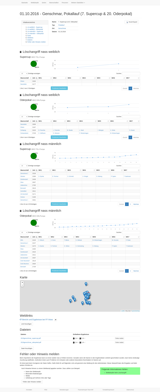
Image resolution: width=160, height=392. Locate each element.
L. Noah (81, 130)
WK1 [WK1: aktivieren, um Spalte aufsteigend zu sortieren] (40, 78)
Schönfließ (23, 191)
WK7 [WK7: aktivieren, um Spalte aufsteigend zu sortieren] (127, 78)
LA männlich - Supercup (35, 31)
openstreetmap (136, 310)
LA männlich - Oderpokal (35, 33)
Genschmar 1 (24, 200)
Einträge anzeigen (30, 73)
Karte (29, 35)
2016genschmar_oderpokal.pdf (31, 342)
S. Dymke (41, 176)
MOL (21, 240)
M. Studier (70, 130)
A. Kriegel (85, 176)
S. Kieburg (99, 176)
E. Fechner (55, 176)
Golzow (22, 197)
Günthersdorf (24, 179)
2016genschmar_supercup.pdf (31, 338)
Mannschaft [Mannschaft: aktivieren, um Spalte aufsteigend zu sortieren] (24, 78)
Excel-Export (131, 22)
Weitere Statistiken (78, 2)
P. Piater (128, 240)
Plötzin (22, 81)
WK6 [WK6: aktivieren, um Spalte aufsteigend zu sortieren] (113, 78)
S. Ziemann (56, 133)
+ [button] (22, 282)
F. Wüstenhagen (83, 133)
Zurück (125, 88)
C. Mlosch (41, 240)
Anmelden (29, 390)
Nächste (136, 88)
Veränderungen (64, 390)
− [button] (22, 285)
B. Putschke (42, 130)
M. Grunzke (115, 240)
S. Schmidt (70, 176)
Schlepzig (23, 130)
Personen (65, 2)
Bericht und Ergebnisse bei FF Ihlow (36, 320)
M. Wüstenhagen (115, 133)
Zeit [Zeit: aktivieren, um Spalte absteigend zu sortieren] (34, 78)
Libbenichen (23, 185)
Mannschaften (54, 2)
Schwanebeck (24, 133)
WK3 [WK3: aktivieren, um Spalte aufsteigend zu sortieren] (69, 78)
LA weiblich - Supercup (34, 27)
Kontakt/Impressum (108, 390)
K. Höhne (66, 246)
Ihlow (21, 182)
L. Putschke (56, 130)
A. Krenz (53, 240)
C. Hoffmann (42, 133)
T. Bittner (66, 240)
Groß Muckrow (24, 263)
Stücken (22, 176)
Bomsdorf (23, 188)
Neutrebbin (23, 84)
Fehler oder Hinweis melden (36, 42)
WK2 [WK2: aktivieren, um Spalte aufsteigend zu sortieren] (54, 78)
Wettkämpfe (35, 2)
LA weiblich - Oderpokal (35, 29)
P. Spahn (113, 176)
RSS (45, 390)
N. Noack (132, 130)
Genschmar (62, 28)
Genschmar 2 (24, 173)
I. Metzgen (101, 130)
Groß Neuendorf (25, 261)
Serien (44, 2)
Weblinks (30, 38)
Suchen (128, 73)
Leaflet (123, 310)
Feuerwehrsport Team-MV (85, 390)
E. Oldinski (79, 240)
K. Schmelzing (80, 246)
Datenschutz (130, 390)
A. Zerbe (112, 130)
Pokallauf (61, 25)
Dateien (29, 40)
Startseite (24, 2)
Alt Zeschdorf (24, 194)
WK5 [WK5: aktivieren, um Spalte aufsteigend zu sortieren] (98, 78)
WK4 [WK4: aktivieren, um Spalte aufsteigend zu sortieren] (84, 78)
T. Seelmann (127, 176)
